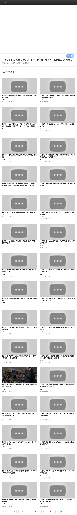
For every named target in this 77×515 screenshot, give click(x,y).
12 (32, 511)
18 (53, 511)
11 (29, 511)
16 (46, 511)
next (62, 511)
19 (57, 511)
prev (14, 511)
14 (39, 511)
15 (43, 511)
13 (36, 511)
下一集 (70, 56)
